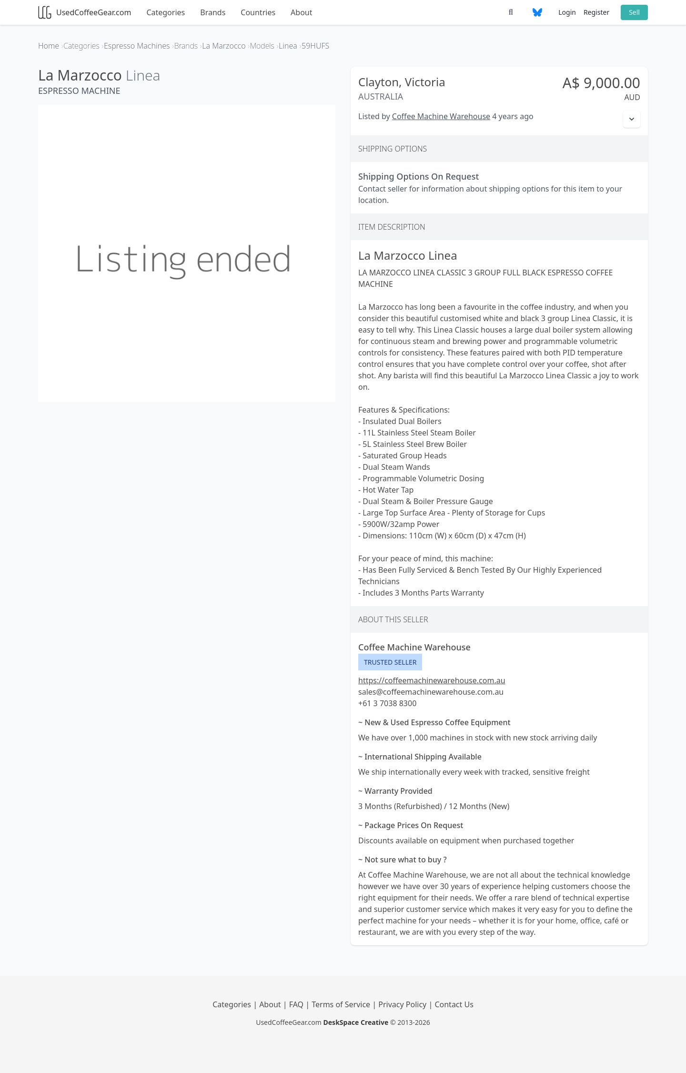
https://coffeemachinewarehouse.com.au (431, 680)
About (301, 12)
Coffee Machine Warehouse (441, 116)
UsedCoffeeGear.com (84, 12)
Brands (212, 12)
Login (567, 12)
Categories (165, 12)
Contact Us (453, 1004)
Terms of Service (342, 1004)
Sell (634, 12)
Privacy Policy (403, 1004)
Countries (258, 12)
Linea (143, 75)
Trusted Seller (390, 662)
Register (596, 12)
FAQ (297, 1004)
